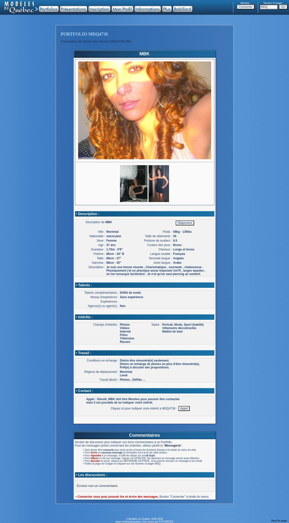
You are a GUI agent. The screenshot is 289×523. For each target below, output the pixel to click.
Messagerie (173, 445)
